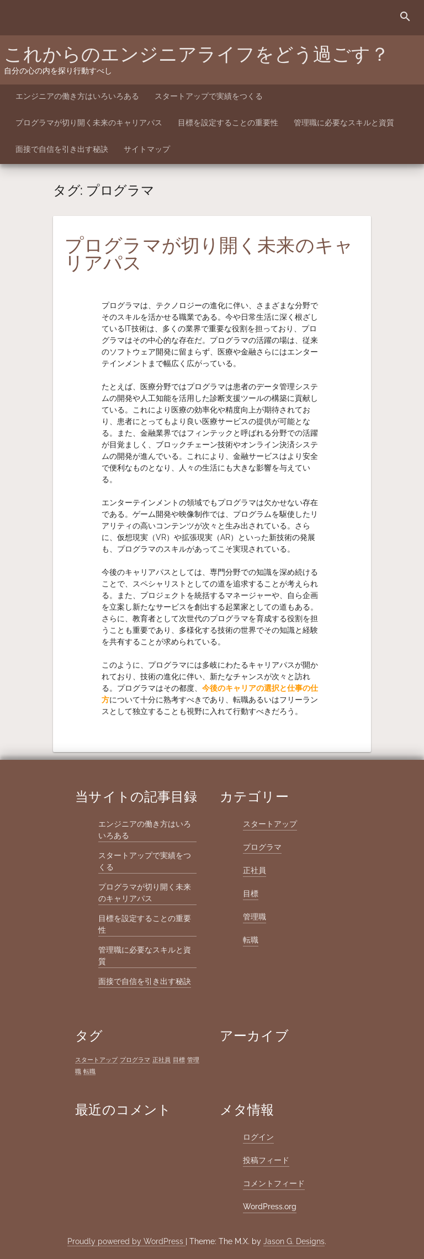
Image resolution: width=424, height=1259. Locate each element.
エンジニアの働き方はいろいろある (77, 96)
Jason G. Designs (294, 1241)
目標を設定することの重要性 (228, 122)
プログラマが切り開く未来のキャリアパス (88, 122)
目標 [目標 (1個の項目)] (179, 1059)
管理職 (254, 916)
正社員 (254, 870)
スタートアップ (270, 823)
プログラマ (262, 847)
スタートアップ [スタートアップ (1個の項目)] (96, 1059)
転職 (250, 939)
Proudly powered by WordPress (126, 1241)
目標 (250, 893)
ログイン (258, 1137)
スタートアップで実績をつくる (209, 96)
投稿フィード (266, 1160)
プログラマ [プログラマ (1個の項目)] (135, 1059)
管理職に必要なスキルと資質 (344, 122)
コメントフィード (274, 1183)
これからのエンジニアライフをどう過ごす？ (196, 54)
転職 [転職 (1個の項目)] (89, 1071)
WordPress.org (269, 1206)
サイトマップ (147, 149)
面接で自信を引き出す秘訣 (61, 149)
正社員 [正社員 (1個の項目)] (161, 1059)
